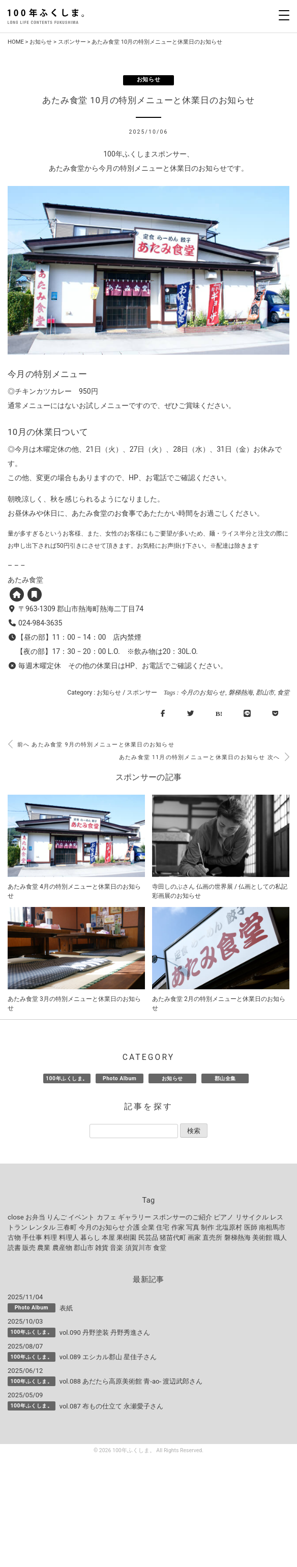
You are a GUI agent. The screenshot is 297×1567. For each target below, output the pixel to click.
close (16, 1217)
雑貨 (101, 1247)
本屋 (108, 1237)
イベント (81, 1217)
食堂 (283, 692)
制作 (207, 1227)
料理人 (69, 1237)
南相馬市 (272, 1227)
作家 (178, 1227)
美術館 (262, 1237)
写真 (192, 1227)
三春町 (67, 1227)
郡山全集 (225, 1078)
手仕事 (32, 1237)
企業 (148, 1227)
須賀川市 (138, 1247)
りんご (57, 1217)
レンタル (42, 1227)
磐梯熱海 (240, 692)
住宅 (162, 1227)
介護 (133, 1227)
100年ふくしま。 (67, 1078)
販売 (29, 1247)
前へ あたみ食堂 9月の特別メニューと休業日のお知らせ (91, 744)
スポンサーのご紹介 (182, 1217)
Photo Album (119, 1078)
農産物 (62, 1247)
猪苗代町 (173, 1237)
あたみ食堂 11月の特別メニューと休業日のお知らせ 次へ (204, 757)
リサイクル (252, 1217)
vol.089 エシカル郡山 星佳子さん (108, 1357)
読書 (14, 1247)
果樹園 (126, 1237)
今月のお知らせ (203, 692)
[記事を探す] (134, 1131)
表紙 (66, 1308)
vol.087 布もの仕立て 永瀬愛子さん (112, 1406)
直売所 (212, 1237)
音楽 (116, 1247)
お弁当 (35, 1217)
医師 (250, 1227)
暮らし (90, 1237)
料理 (50, 1237)
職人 (280, 1237)
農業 (43, 1247)
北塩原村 (229, 1227)
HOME (16, 42)
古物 (14, 1237)
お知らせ (40, 42)
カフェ (106, 1217)
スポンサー (72, 42)
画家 (194, 1237)
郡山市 (265, 692)
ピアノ (223, 1217)
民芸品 (148, 1237)
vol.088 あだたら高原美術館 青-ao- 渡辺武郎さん (131, 1381)
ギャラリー (134, 1217)
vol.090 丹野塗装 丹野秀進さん (105, 1332)
